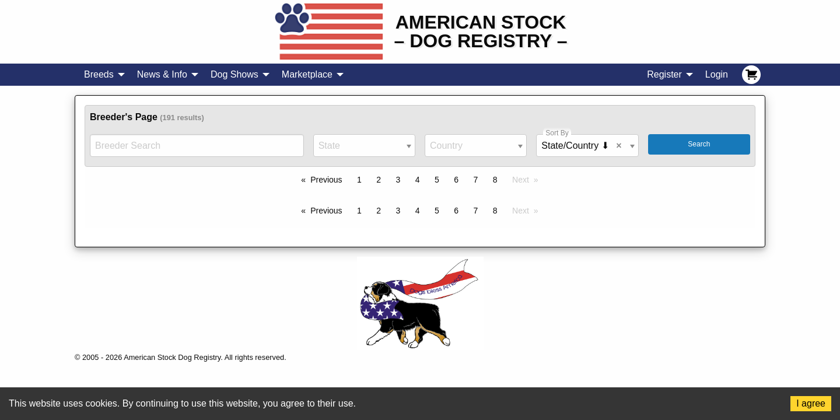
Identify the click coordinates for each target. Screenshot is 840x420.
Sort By (556, 133)
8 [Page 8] (495, 179)
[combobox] (364, 145)
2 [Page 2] (378, 179)
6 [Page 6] (456, 179)
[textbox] (364, 146)
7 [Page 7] (476, 179)
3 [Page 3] (398, 179)
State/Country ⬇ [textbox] (583, 146)
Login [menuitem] (716, 74)
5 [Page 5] (437, 179)
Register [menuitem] (664, 74)
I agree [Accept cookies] (810, 403)
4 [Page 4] (417, 179)
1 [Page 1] (359, 179)
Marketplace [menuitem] (307, 74)
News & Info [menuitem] (162, 74)
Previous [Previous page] (326, 179)
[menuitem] (751, 74)
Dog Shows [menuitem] (234, 74)
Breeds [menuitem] (99, 74)
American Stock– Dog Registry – (481, 31)
